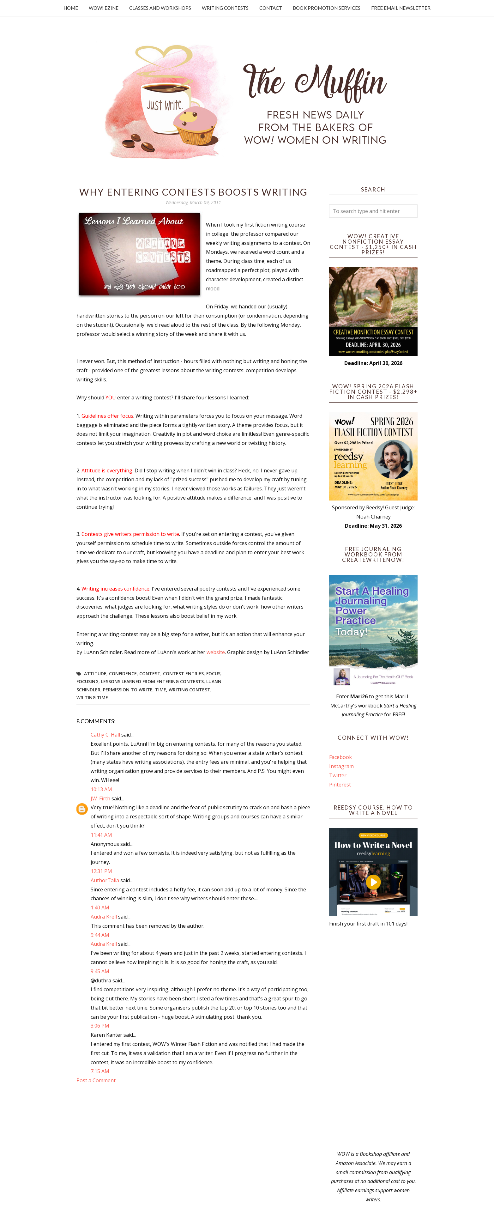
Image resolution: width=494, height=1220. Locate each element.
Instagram (341, 766)
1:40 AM (100, 907)
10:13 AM (101, 789)
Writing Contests (225, 8)
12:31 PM (101, 871)
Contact (270, 8)
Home (70, 8)
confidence (123, 674)
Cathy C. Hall (105, 734)
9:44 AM (100, 935)
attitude (95, 674)
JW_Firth (100, 798)
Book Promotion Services (326, 8)
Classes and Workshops (160, 8)
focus (213, 674)
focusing (87, 681)
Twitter (337, 775)
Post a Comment (96, 1080)
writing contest (189, 690)
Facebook (340, 757)
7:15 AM (100, 1071)
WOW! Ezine (103, 8)
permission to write (128, 690)
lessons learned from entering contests (152, 681)
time (160, 690)
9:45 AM (100, 971)
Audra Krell (104, 916)
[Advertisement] (373, 1039)
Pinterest (340, 784)
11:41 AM (101, 834)
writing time (92, 698)
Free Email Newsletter (401, 8)
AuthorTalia (105, 880)
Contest (149, 674)
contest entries (183, 674)
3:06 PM (100, 1025)
